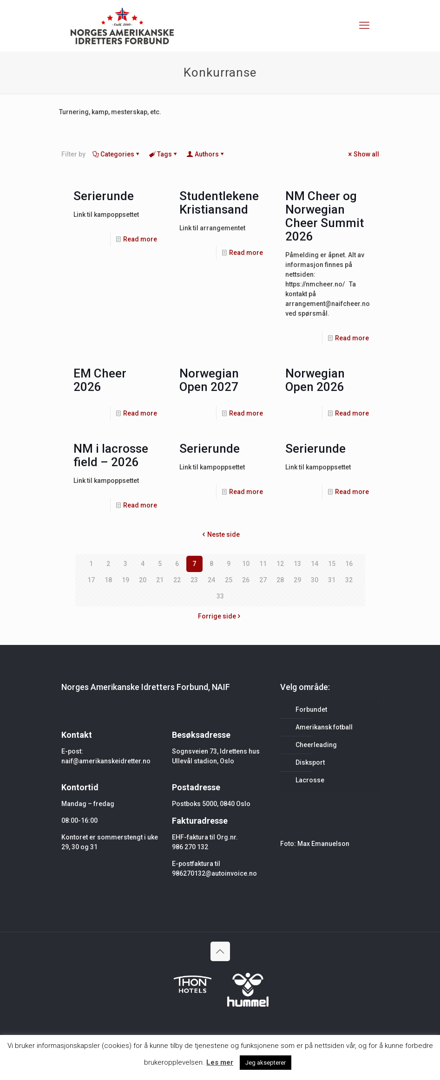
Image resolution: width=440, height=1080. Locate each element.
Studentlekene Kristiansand (219, 202)
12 (280, 563)
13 (297, 563)
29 (297, 580)
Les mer (219, 1062)
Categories (116, 154)
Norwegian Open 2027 (209, 380)
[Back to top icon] (220, 951)
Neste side (220, 534)
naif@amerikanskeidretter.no (106, 761)
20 (142, 580)
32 (349, 580)
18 (108, 580)
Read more (140, 239)
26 (246, 580)
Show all (363, 154)
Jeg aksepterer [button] (265, 1062)
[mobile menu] (364, 25)
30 (314, 580)
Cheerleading (316, 744)
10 (246, 563)
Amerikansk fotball (324, 727)
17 (91, 580)
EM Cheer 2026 (99, 380)
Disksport (310, 762)
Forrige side (220, 616)
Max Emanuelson (323, 843)
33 (220, 596)
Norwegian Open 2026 (315, 380)
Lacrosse (310, 780)
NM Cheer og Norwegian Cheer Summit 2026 (324, 216)
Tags (163, 154)
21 (160, 580)
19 (125, 580)
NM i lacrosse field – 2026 (110, 455)
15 (331, 563)
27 (263, 580)
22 (177, 580)
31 (331, 580)
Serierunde (103, 196)
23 (194, 580)
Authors (206, 154)
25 (228, 580)
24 (211, 580)
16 (349, 563)
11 (263, 563)
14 (314, 563)
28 (280, 580)
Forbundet (311, 709)
